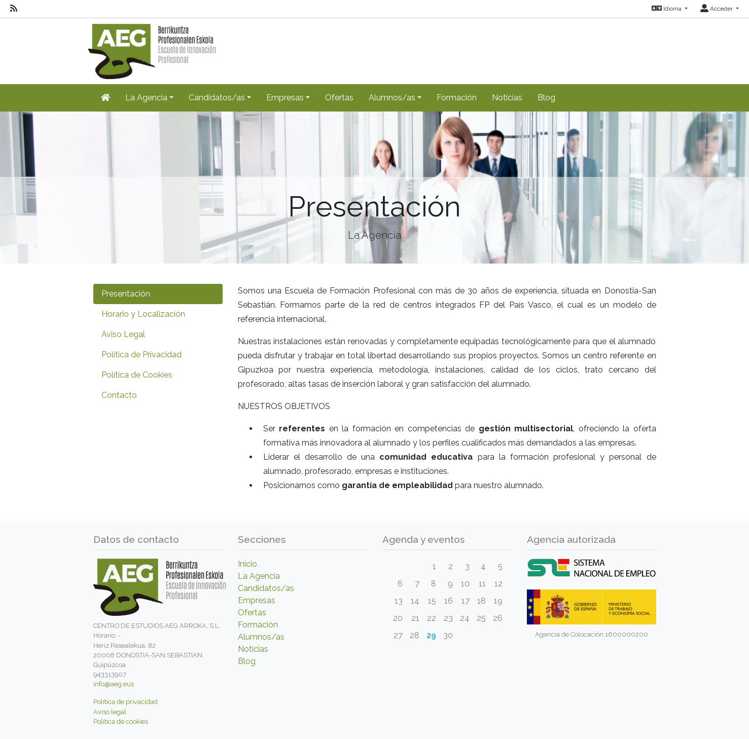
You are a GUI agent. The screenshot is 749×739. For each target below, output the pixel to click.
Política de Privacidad (141, 354)
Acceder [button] (717, 8)
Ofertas (339, 97)
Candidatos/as (266, 588)
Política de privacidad (125, 702)
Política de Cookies (136, 375)
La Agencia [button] (146, 97)
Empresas (256, 600)
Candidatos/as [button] (217, 97)
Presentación (125, 294)
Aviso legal (109, 712)
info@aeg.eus (113, 684)
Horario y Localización (143, 314)
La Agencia (259, 576)
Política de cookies (120, 721)
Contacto (119, 395)
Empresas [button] (285, 97)
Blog (546, 97)
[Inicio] (105, 98)
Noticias (507, 97)
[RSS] (13, 8)
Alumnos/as (261, 637)
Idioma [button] (667, 8)
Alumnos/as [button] (392, 97)
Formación (457, 97)
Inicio (247, 564)
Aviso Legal (123, 334)
